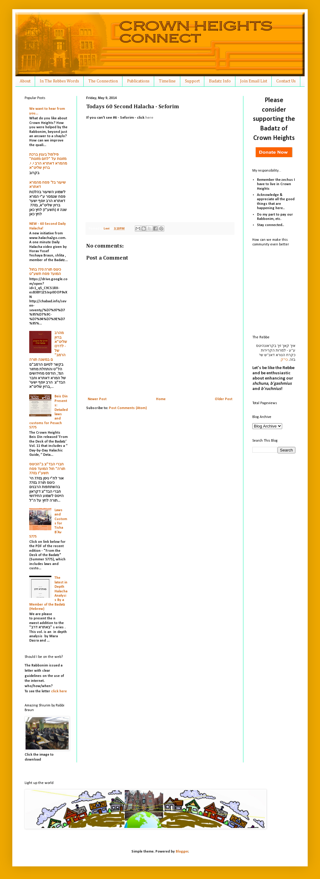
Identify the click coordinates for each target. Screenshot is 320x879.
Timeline (167, 81)
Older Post (223, 399)
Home (161, 399)
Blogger (182, 851)
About (25, 81)
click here (59, 691)
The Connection (103, 81)
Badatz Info (220, 81)
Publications (138, 81)
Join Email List (253, 81)
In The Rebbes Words (59, 81)
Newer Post (97, 399)
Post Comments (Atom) (128, 408)
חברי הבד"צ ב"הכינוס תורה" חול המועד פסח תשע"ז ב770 (47, 469)
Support (192, 81)
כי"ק (284, 359)
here (149, 118)
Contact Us (286, 81)
